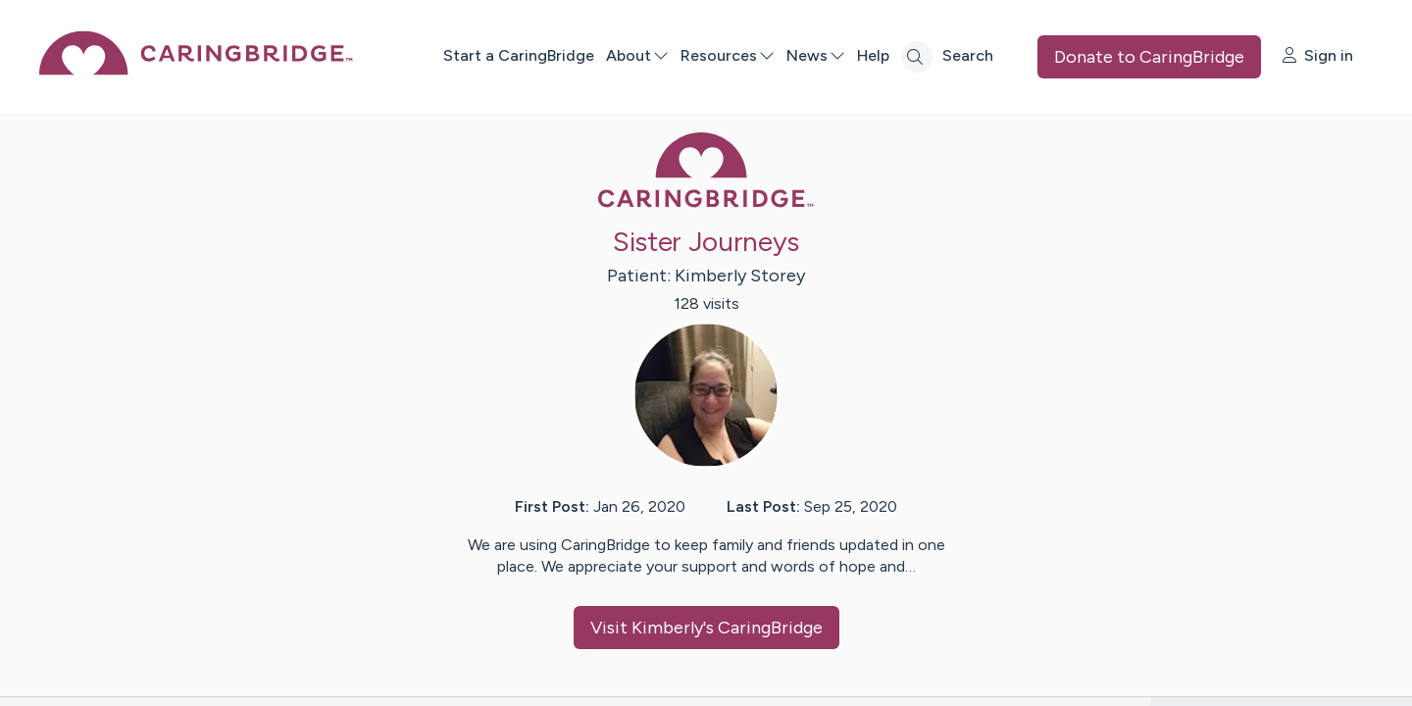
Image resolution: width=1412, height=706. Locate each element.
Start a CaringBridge (518, 55)
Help (873, 55)
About (637, 55)
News (815, 55)
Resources (728, 55)
